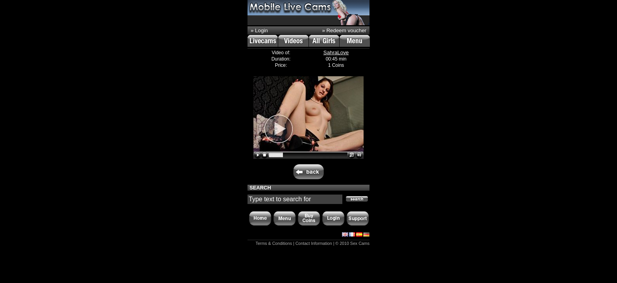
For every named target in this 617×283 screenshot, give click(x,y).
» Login (259, 30)
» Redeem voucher (344, 30)
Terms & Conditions (274, 243)
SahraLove (336, 52)
